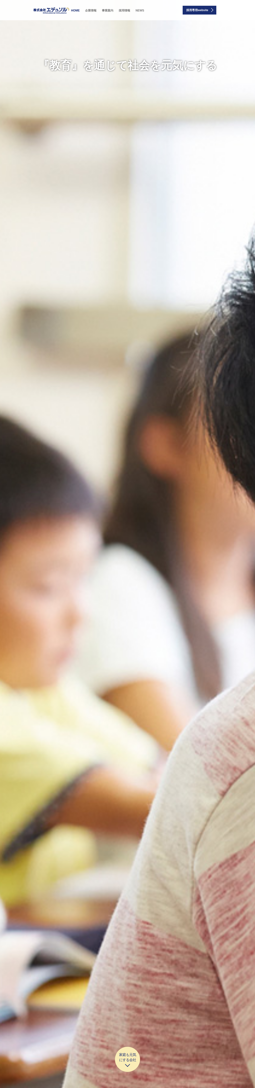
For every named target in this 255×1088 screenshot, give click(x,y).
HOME (75, 10)
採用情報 (124, 10)
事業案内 (107, 10)
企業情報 (91, 10)
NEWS (140, 10)
